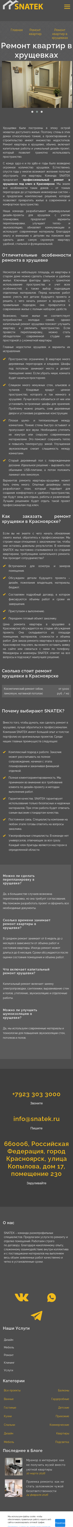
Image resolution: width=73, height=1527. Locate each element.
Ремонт (9, 1355)
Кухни (8, 1416)
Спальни (9, 1424)
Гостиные (10, 1407)
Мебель (9, 1347)
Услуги (8, 1370)
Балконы (63, 1390)
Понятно (60, 1523)
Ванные (9, 1399)
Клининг (9, 1362)
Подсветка (62, 1442)
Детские (63, 1407)
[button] (32, 112)
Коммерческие (59, 1424)
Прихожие (62, 1416)
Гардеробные (60, 1399)
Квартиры (62, 1433)
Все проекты (12, 1390)
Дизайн (8, 1339)
